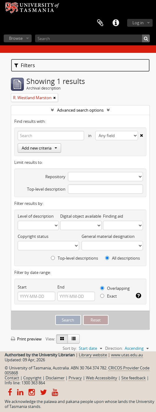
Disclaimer (55, 378)
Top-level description (46, 189)
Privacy (75, 378)
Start (22, 287)
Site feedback (133, 378)
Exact (108, 296)
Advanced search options (80, 110)
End (61, 287)
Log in (138, 22)
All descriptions (122, 258)
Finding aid (113, 216)
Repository (55, 176)
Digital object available (80, 216)
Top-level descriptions (74, 258)
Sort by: (70, 348)
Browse (16, 38)
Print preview (26, 339)
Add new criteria (39, 148)
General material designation (108, 236)
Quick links (115, 23)
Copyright (32, 378)
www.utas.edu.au (127, 355)
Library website (93, 355)
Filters (24, 65)
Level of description (36, 216)
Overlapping (115, 288)
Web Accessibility (101, 378)
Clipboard (100, 23)
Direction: (114, 348)
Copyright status (33, 236)
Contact (12, 378)
